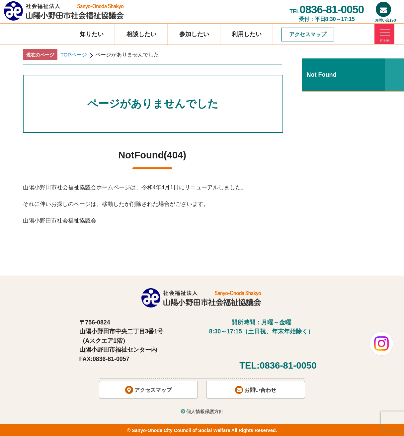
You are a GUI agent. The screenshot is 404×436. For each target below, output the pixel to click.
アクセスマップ (307, 34)
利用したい (247, 34)
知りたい (92, 34)
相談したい (141, 34)
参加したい (194, 34)
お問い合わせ (255, 390)
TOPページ (73, 54)
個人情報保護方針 (202, 411)
